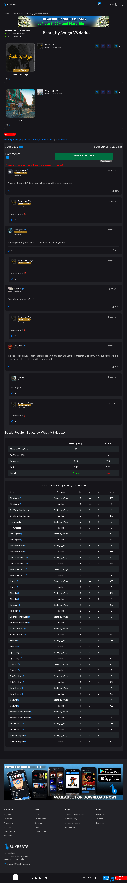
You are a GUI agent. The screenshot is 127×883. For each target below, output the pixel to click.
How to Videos (41, 831)
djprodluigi (15, 652)
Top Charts (8, 827)
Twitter (99, 819)
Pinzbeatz (19, 345)
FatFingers (15, 533)
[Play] (36, 877)
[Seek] (62, 878)
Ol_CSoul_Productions (20, 510)
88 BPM (57, 47)
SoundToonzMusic (19, 616)
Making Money (10, 831)
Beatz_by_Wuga (20, 74)
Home (6, 13)
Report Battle (10, 134)
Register (38, 823)
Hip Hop (48, 47)
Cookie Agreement (73, 823)
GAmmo (13, 664)
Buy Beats (8, 814)
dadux (20, 120)
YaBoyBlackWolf (17, 569)
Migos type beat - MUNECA (58, 90)
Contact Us (70, 827)
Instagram (100, 823)
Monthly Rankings (12, 139)
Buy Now (106, 878)
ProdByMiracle (17, 545)
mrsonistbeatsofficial (20, 711)
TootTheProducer (18, 557)
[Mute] (89, 877)
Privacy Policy (71, 819)
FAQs (37, 814)
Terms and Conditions (74, 814)
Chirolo (17, 288)
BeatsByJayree (17, 628)
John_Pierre (20, 170)
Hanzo (13, 581)
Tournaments (62, 139)
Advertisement (106, 161)
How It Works (41, 819)
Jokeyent (17, 36)
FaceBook (100, 814)
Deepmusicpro (17, 735)
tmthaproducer (20, 33)
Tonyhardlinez (17, 522)
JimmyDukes (16, 723)
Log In (37, 827)
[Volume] (95, 878)
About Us (8, 835)
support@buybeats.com (17, 864)
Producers (8, 823)
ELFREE (13, 640)
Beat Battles (18, 13)
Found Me (49, 44)
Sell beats (8, 819)
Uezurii (13, 699)
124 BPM (58, 93)
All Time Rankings (31, 139)
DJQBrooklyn (16, 676)
